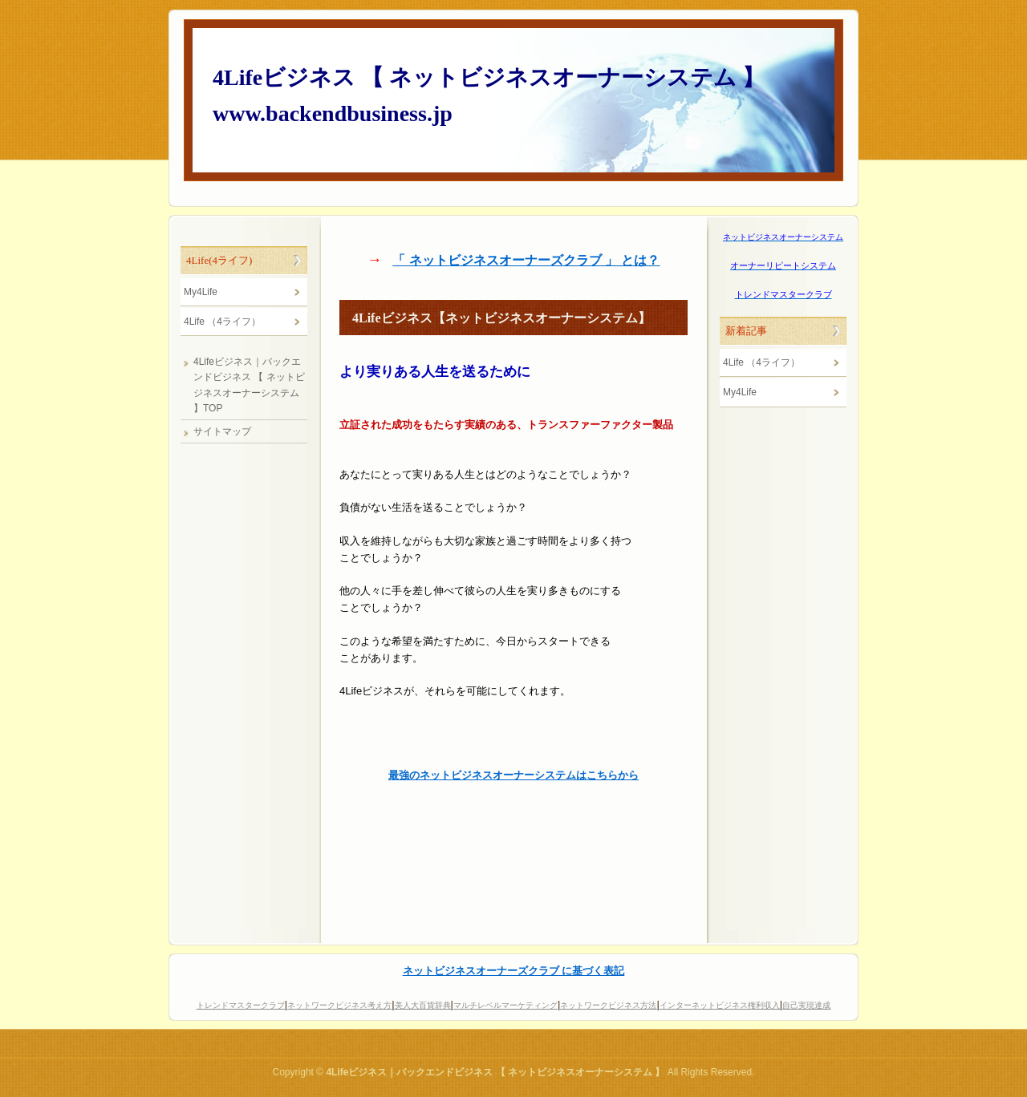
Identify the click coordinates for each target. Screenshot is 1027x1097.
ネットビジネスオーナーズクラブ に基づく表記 (514, 971)
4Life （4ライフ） (761, 362)
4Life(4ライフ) (219, 260)
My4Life (740, 392)
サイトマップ (222, 431)
